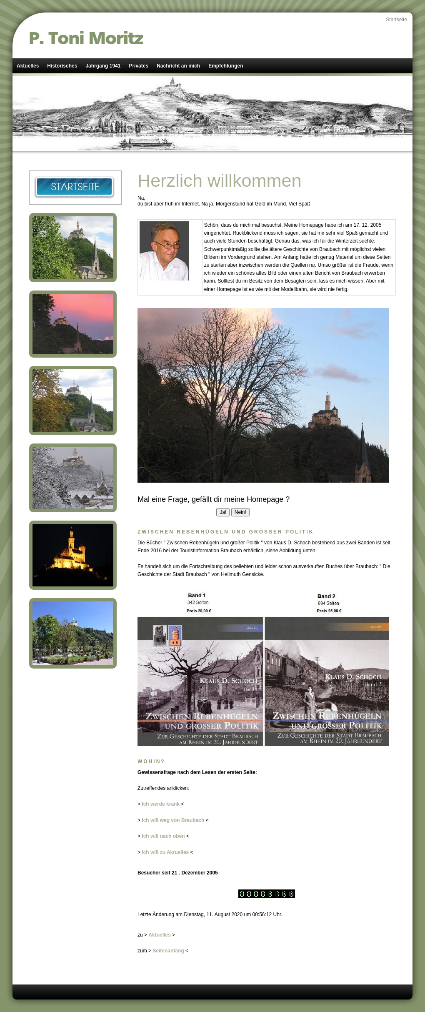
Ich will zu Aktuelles (165, 852)
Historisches (62, 66)
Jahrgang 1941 (102, 66)
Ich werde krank (161, 804)
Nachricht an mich (178, 66)
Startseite (396, 20)
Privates (138, 66)
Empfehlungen (225, 66)
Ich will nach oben (163, 836)
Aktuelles (28, 66)
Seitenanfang (168, 951)
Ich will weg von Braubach (173, 820)
